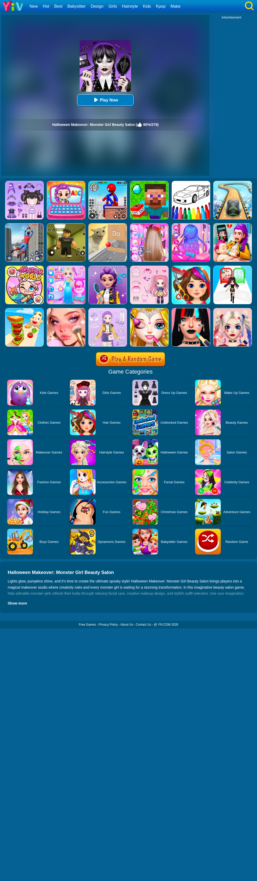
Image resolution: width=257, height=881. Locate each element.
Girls (112, 6)
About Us (127, 624)
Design (97, 6)
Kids (147, 6)
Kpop (161, 6)
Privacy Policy (108, 624)
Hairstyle (130, 6)
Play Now (105, 100)
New (34, 6)
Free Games (87, 624)
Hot (46, 6)
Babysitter (76, 6)
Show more (17, 603)
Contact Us (143, 624)
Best (58, 6)
